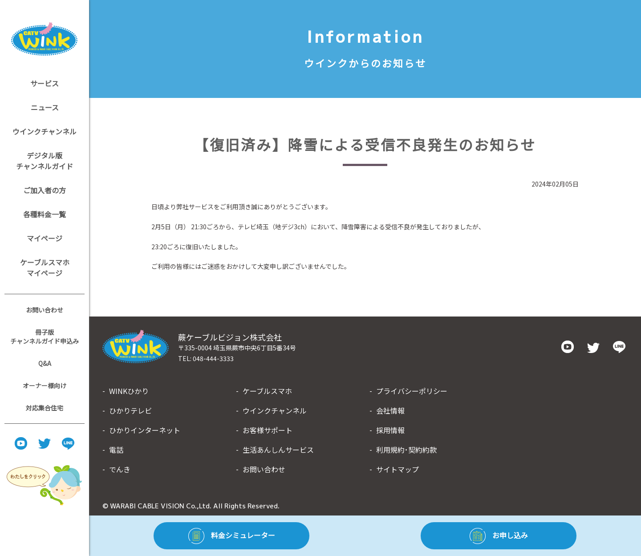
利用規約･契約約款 (406, 449)
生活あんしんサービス (278, 449)
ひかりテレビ (130, 410)
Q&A (44, 363)
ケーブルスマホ (267, 391)
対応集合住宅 (44, 407)
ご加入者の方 (44, 190)
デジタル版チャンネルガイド (44, 160)
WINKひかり (129, 391)
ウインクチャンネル (44, 131)
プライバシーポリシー (411, 391)
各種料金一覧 (44, 214)
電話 (116, 449)
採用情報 (390, 430)
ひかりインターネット (144, 430)
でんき (119, 469)
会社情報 (390, 410)
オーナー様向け (44, 385)
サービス (44, 83)
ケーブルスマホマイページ (44, 267)
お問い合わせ (44, 309)
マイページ (44, 238)
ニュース (45, 107)
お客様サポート (267, 430)
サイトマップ (397, 469)
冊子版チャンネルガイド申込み (44, 336)
